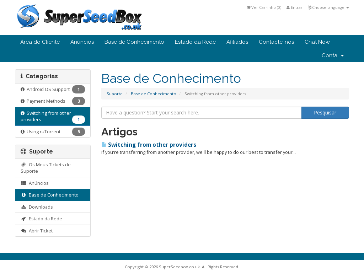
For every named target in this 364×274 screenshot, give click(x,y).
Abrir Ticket (37, 230)
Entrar (295, 7)
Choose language (328, 7)
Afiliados (237, 42)
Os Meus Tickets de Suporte (46, 167)
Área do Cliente (40, 42)
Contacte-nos (276, 42)
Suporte (115, 93)
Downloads (37, 207)
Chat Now (317, 42)
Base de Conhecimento (134, 42)
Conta (333, 55)
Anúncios (82, 42)
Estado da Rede (195, 42)
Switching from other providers (53, 117)
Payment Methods (53, 101)
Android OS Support (53, 89)
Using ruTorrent (53, 132)
